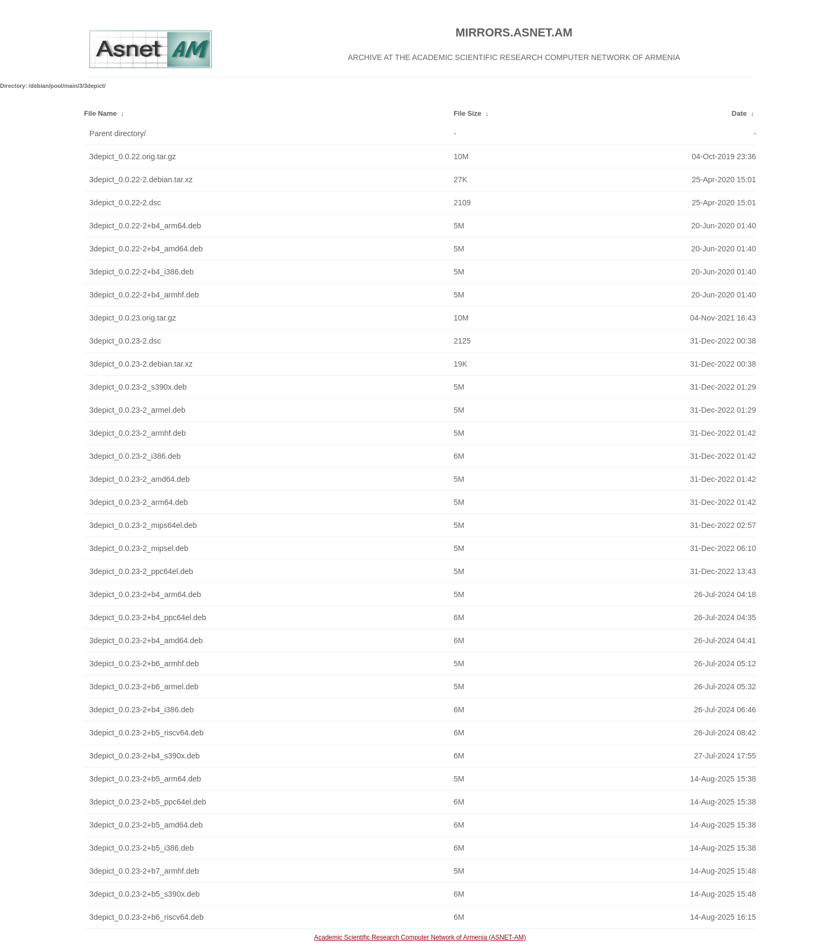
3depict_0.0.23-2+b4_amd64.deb (146, 640)
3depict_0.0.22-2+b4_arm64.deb (145, 225)
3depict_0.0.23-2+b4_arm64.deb (145, 594)
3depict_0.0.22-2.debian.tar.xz (141, 179)
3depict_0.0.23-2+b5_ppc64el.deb (147, 802)
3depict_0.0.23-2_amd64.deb (139, 479)
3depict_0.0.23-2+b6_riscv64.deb (146, 917)
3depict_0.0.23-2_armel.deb (137, 410)
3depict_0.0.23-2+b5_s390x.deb (144, 894)
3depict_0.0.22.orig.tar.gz (132, 156)
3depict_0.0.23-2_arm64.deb (138, 502)
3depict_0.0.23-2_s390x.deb (138, 387)
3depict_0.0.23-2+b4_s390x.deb (144, 755)
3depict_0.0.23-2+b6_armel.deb (144, 686)
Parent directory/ (117, 133)
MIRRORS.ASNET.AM (513, 32)
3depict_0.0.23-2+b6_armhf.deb (144, 663)
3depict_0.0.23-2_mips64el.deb (143, 525)
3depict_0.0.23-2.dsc (125, 341)
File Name (100, 113)
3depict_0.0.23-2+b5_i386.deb (141, 848)
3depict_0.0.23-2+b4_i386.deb (141, 709)
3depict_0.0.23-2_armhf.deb (137, 433)
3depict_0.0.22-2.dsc (125, 202)
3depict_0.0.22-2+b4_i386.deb (141, 271)
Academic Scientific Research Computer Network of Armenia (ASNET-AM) (420, 937)
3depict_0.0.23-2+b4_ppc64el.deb (147, 617)
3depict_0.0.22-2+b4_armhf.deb (144, 294)
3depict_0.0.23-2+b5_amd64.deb (146, 825)
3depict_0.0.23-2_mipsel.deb (139, 548)
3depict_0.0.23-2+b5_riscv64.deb (146, 732)
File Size (468, 113)
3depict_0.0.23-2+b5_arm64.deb (145, 778)
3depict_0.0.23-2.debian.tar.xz (141, 364)
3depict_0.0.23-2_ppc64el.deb (141, 571)
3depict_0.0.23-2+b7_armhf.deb (144, 871)
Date (739, 113)
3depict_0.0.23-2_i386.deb (135, 456)
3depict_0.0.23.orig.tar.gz (132, 318)
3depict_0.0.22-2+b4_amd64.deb (146, 248)
